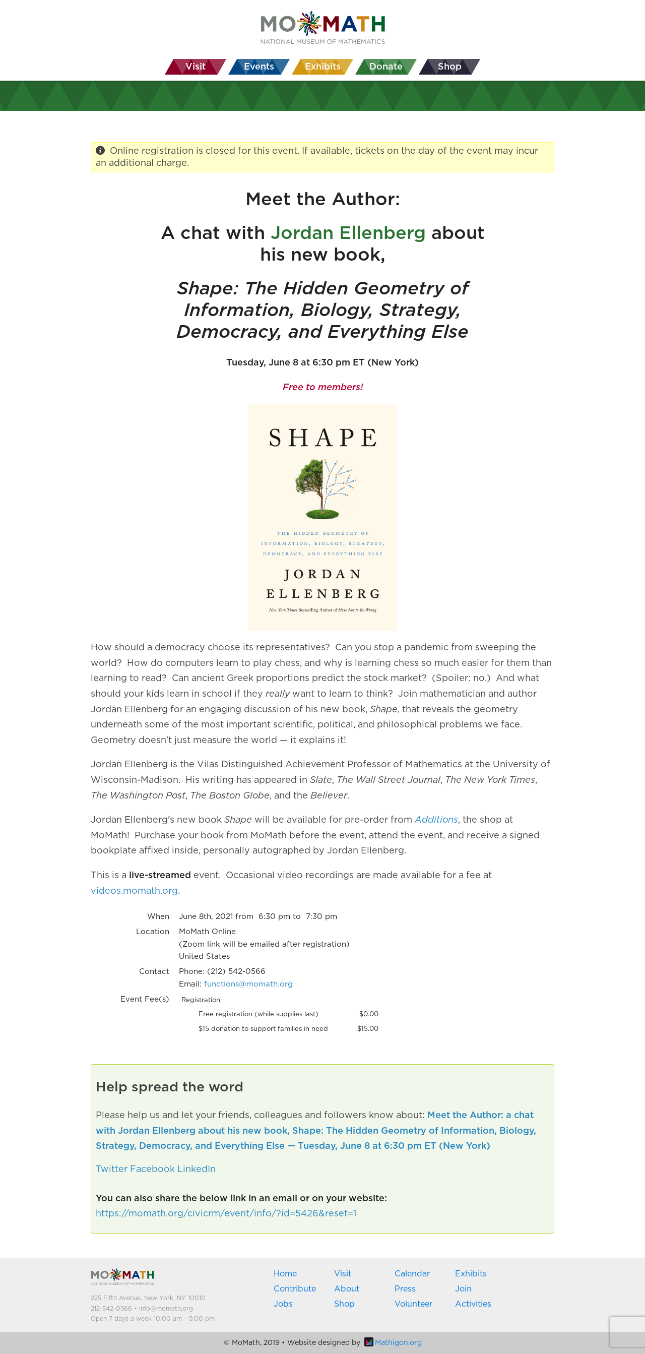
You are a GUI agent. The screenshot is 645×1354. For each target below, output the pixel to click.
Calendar (412, 1274)
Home (285, 1274)
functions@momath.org (248, 984)
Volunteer (413, 1304)
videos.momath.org (134, 891)
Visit (342, 1274)
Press (405, 1289)
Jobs (283, 1304)
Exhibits (471, 1274)
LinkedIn (196, 1169)
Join (463, 1289)
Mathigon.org (393, 1342)
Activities (473, 1304)
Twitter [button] (111, 1169)
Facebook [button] (152, 1169)
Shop (344, 1304)
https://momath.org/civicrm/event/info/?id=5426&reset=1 (226, 1213)
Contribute (295, 1289)
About (346, 1289)
